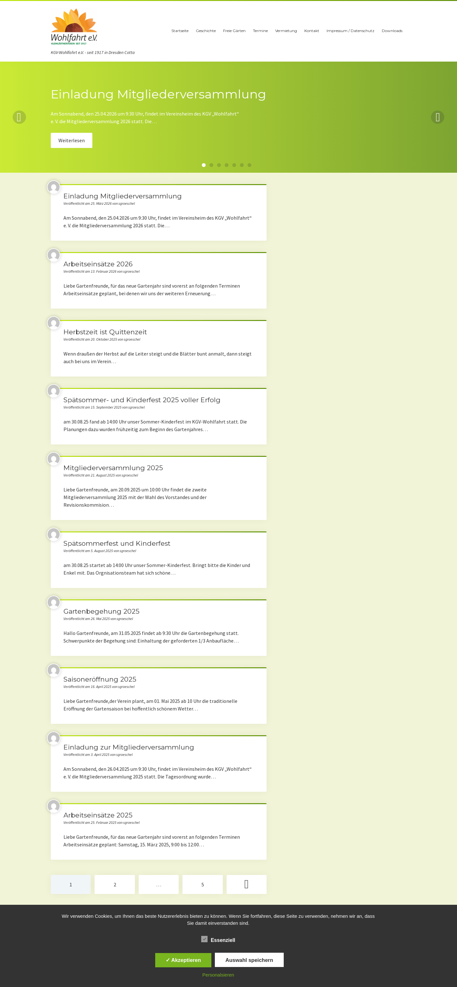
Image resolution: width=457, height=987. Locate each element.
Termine (260, 30)
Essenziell (218, 939)
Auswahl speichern (249, 960)
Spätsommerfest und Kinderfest (116, 543)
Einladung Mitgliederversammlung (122, 196)
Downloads (392, 30)
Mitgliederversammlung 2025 (113, 468)
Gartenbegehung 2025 (101, 611)
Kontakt (311, 30)
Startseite (180, 30)
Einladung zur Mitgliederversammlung (128, 747)
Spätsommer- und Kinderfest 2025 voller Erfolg (142, 400)
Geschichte (206, 30)
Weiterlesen (71, 140)
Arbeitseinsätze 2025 (97, 815)
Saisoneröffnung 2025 (99, 679)
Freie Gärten (234, 30)
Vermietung (286, 30)
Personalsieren (218, 974)
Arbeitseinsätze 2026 (98, 264)
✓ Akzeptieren (183, 960)
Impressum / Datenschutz (350, 30)
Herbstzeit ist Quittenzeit (105, 332)
